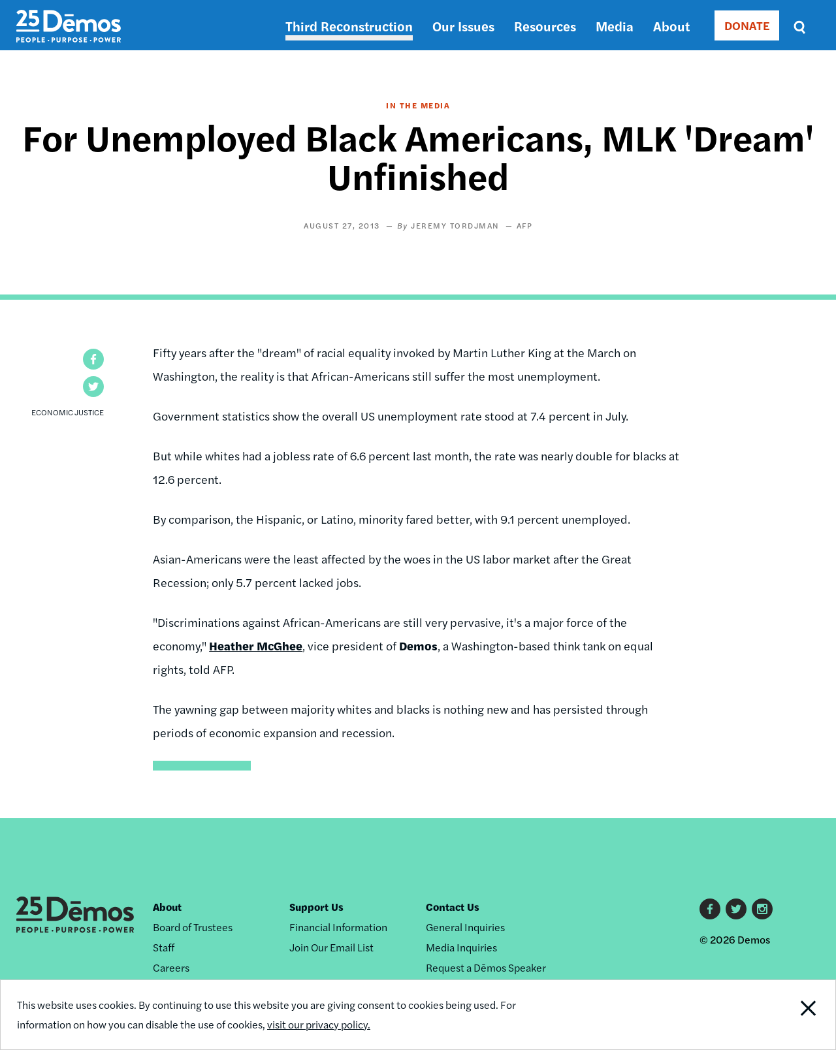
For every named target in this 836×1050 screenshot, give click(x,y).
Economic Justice (67, 412)
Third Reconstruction (349, 25)
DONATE (746, 25)
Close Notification (793, 1014)
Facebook (709, 909)
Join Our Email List (331, 947)
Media (615, 25)
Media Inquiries (461, 947)
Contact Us (452, 906)
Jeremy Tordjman (455, 225)
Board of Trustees (193, 926)
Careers (171, 967)
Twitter (736, 909)
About (671, 25)
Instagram (762, 909)
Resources (545, 25)
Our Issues (463, 25)
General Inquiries (465, 926)
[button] (93, 359)
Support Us (316, 906)
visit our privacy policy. (318, 1024)
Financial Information (338, 926)
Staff (163, 947)
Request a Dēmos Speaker (486, 967)
